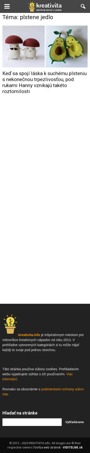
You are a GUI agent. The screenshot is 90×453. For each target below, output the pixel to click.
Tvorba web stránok (46, 447)
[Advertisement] (45, 147)
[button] (83, 6)
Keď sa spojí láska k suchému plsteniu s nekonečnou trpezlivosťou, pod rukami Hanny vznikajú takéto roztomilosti (44, 82)
